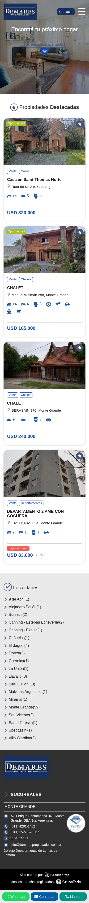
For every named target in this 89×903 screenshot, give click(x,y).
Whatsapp (16, 897)
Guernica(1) (16, 661)
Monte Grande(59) (22, 707)
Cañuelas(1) (16, 638)
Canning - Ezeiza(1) (23, 630)
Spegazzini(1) (18, 730)
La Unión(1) (16, 669)
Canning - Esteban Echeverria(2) (34, 622)
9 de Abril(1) (16, 599)
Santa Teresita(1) (21, 723)
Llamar (73, 897)
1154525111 (19, 838)
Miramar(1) (15, 699)
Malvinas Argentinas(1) (25, 692)
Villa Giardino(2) (20, 738)
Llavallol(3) (15, 676)
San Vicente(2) (19, 715)
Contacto (65, 12)
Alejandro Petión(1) (22, 607)
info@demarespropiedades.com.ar (36, 845)
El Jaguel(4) (16, 646)
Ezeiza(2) (14, 653)
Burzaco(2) (15, 615)
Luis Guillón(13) (19, 684)
